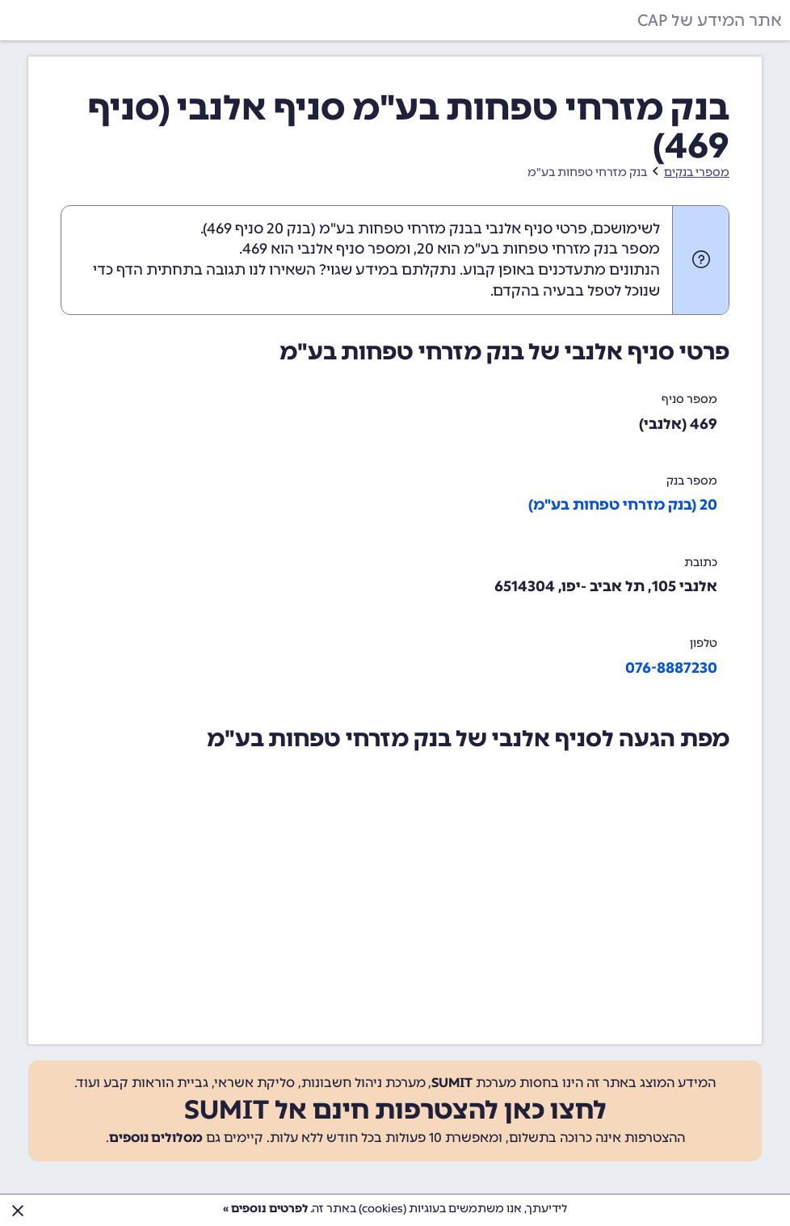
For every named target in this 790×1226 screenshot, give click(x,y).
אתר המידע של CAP (709, 20)
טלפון (703, 643)
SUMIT (452, 1082)
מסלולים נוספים (156, 1137)
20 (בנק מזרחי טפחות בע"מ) (622, 505)
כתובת (700, 562)
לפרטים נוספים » (265, 1209)
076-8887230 (671, 668)
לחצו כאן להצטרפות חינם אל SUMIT (395, 1109)
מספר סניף (689, 399)
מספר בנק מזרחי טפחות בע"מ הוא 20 (538, 249)
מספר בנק (691, 481)
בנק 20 (289, 228)
